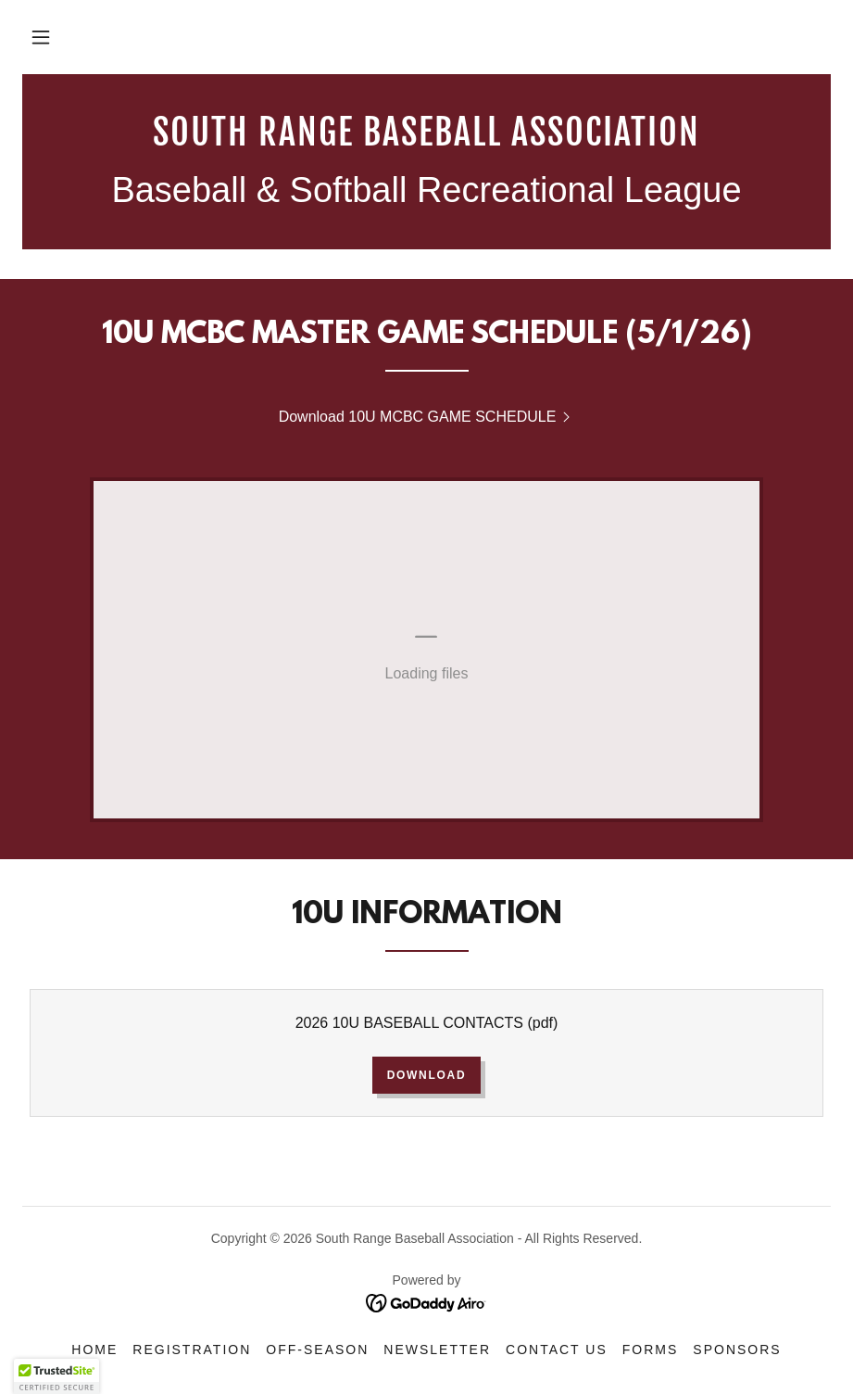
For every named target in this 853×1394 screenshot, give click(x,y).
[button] (40, 37)
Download (427, 1075)
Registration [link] (191, 1349)
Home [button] (94, 1349)
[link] (426, 140)
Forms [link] (650, 1349)
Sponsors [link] (737, 1349)
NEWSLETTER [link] (437, 1349)
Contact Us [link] (557, 1349)
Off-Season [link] (317, 1349)
